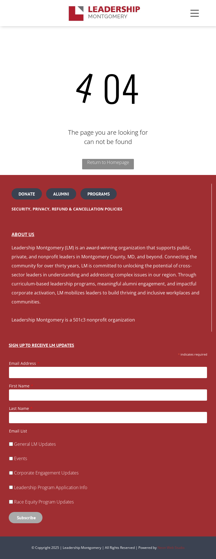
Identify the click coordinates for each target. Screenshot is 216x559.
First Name (19, 386)
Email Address (22, 363)
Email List (18, 431)
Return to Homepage (108, 162)
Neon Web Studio (171, 547)
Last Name (19, 408)
